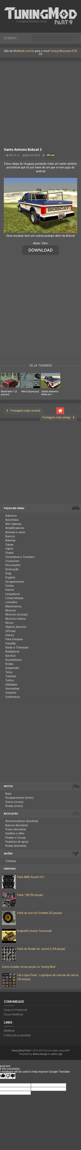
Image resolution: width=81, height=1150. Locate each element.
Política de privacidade (17, 1037)
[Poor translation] (11, 1078)
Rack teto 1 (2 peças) (9, 392)
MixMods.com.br (23, 51)
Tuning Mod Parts (21, 1053)
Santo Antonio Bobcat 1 (49, 392)
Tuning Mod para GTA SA (58, 52)
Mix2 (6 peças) (30, 391)
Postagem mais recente (25, 410)
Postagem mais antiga (56, 417)
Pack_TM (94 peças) (30, 897)
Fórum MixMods (13, 1017)
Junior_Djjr (56, 1056)
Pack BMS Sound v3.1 (31, 879)
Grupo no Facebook (15, 1012)
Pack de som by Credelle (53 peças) (39, 915)
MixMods (9, 1033)
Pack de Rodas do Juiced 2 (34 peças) (41, 951)
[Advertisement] (40, 101)
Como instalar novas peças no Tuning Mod (28, 969)
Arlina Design (40, 1056)
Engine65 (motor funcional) (34, 933)
